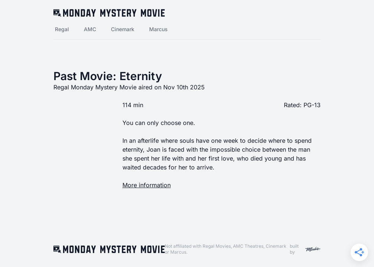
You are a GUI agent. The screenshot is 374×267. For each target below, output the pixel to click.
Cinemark (122, 29)
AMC (90, 29)
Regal (62, 29)
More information (146, 185)
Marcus (158, 29)
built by (305, 249)
